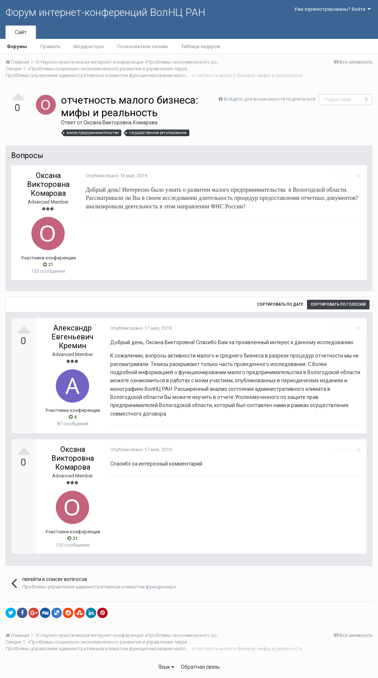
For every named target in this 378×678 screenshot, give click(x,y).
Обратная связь (200, 667)
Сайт (21, 32)
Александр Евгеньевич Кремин (72, 336)
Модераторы (89, 46)
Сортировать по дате (280, 304)
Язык (166, 667)
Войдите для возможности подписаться (269, 99)
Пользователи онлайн (142, 46)
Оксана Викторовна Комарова (121, 122)
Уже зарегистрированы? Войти (332, 9)
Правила (50, 46)
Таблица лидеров (200, 46)
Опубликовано (115, 175)
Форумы (17, 46)
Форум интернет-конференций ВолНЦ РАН (105, 12)
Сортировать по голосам (338, 304)
